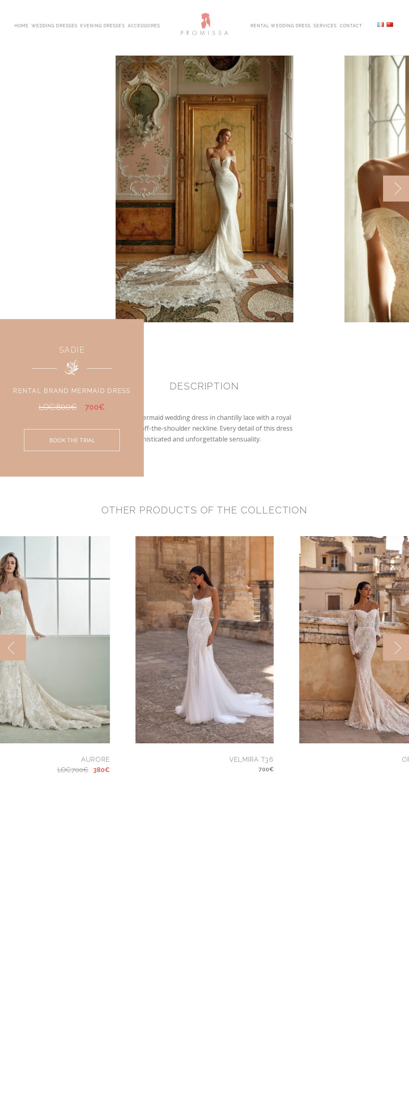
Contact (351, 25)
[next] (396, 189)
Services (325, 25)
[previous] (13, 648)
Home (21, 25)
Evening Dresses (102, 25)
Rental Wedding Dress (280, 25)
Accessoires (144, 25)
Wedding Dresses (54, 25)
